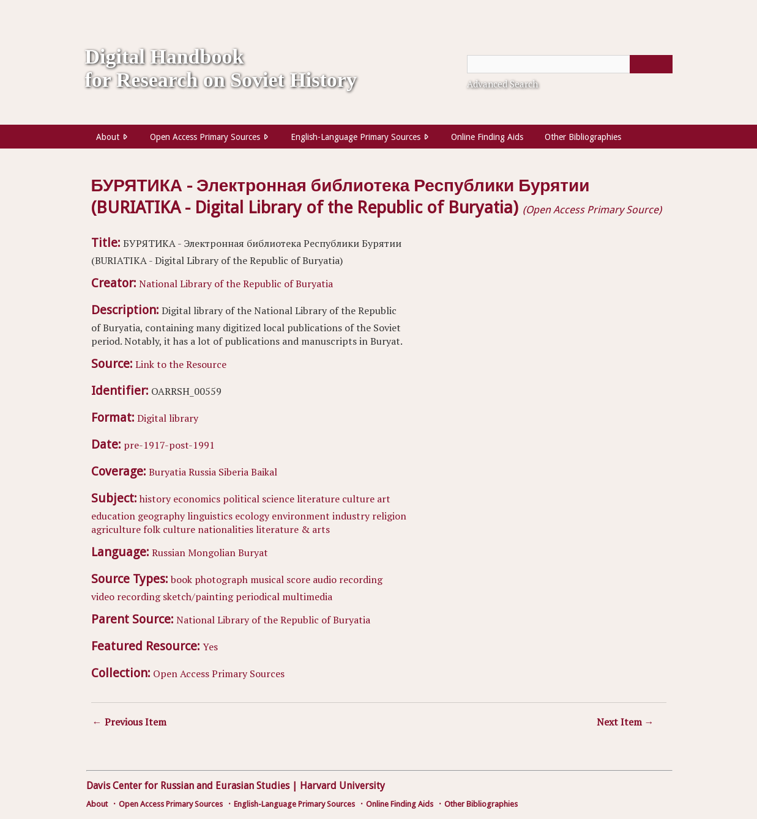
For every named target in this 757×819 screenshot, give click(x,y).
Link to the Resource (180, 364)
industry (351, 516)
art (383, 498)
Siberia (233, 472)
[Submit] (651, 64)
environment (301, 516)
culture (358, 498)
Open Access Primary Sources (205, 137)
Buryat (253, 552)
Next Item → (625, 722)
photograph (221, 579)
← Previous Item (129, 722)
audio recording (347, 579)
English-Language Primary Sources (355, 137)
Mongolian (212, 552)
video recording (125, 596)
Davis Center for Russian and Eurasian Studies (187, 785)
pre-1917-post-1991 (169, 445)
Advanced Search (502, 84)
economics (196, 498)
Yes (210, 646)
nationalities (225, 529)
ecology (252, 516)
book (181, 579)
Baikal (264, 472)
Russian (168, 552)
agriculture (116, 529)
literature (318, 498)
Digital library (167, 418)
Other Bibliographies (583, 137)
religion (389, 516)
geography (161, 516)
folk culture (169, 529)
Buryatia (167, 472)
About (107, 137)
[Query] (570, 64)
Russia (202, 472)
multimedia (307, 596)
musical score (280, 579)
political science (258, 498)
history (155, 498)
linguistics (210, 516)
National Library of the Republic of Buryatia (236, 283)
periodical (258, 596)
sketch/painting (198, 596)
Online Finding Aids (487, 137)
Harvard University (342, 785)
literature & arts (293, 529)
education (113, 516)
